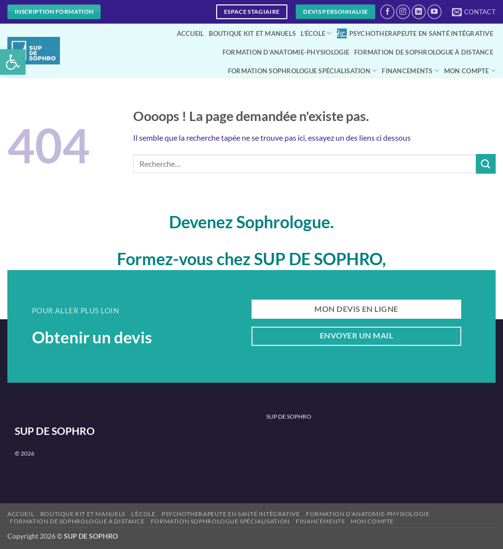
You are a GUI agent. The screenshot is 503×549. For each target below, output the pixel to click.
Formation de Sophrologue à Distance (423, 52)
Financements (410, 70)
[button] (13, 62)
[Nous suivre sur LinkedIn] (419, 11)
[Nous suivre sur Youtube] (434, 11)
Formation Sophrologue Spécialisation (302, 70)
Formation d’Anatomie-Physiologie (286, 52)
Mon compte (470, 70)
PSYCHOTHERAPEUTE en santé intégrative (415, 33)
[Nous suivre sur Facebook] (387, 11)
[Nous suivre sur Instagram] (403, 11)
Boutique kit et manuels (252, 33)
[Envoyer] (486, 163)
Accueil (190, 33)
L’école (316, 33)
